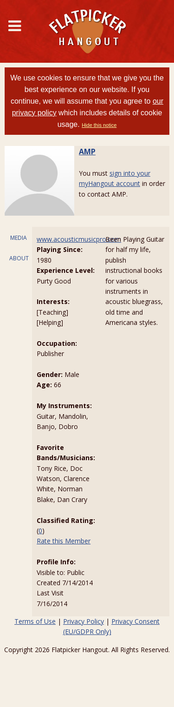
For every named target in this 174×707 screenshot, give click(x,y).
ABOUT (19, 258)
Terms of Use (35, 621)
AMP (87, 151)
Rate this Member (63, 540)
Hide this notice (99, 125)
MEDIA (18, 238)
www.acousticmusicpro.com (79, 239)
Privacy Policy (83, 621)
